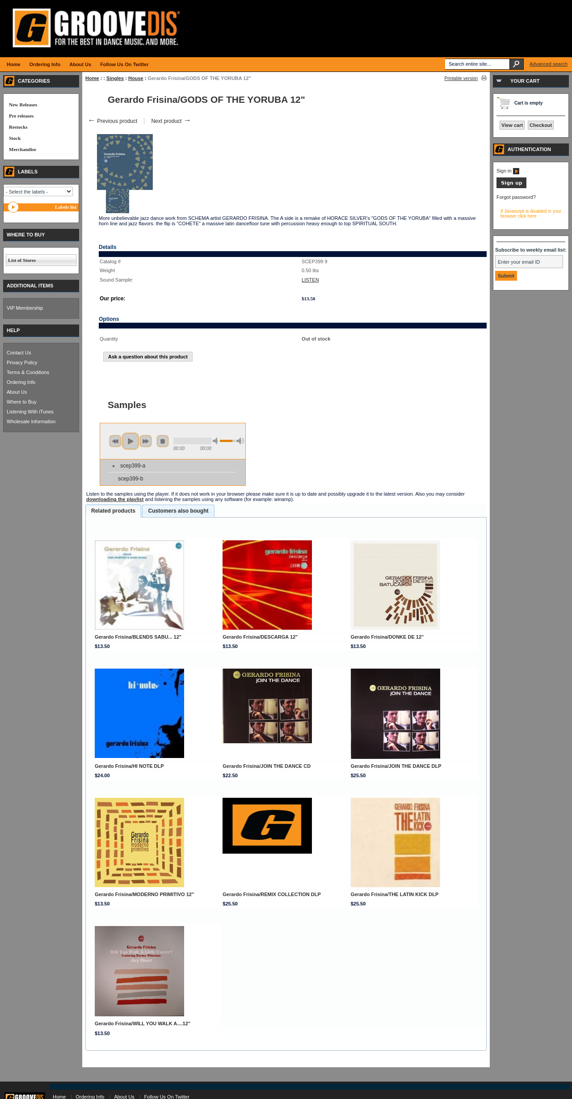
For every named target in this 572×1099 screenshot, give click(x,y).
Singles (115, 78)
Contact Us (19, 352)
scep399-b (130, 479)
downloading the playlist (114, 499)
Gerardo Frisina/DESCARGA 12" (260, 637)
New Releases (23, 104)
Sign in (507, 170)
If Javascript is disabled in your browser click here (530, 214)
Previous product (112, 121)
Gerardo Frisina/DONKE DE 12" (387, 637)
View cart (512, 125)
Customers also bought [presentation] (178, 511)
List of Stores (22, 260)
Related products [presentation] (113, 511)
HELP (13, 330)
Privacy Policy (22, 362)
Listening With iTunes (30, 411)
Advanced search (549, 64)
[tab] (113, 511)
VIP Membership (25, 308)
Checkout (541, 125)
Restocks (18, 127)
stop (162, 441)
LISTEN (310, 279)
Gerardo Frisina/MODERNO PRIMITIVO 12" (144, 894)
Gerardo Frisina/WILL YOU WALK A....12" (142, 1023)
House (135, 78)
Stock (15, 138)
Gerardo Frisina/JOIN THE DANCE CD (267, 766)
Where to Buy (22, 401)
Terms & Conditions (28, 372)
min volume (217, 441)
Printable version (461, 78)
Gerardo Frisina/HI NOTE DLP (129, 766)
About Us (17, 392)
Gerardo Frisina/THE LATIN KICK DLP (395, 894)
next (145, 441)
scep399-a (132, 466)
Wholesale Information (31, 421)
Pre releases (21, 115)
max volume (240, 441)
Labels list (65, 207)
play (130, 441)
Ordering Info (21, 382)
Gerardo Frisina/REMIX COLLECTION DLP (271, 894)
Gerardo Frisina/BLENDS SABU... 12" (138, 637)
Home (92, 78)
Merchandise (22, 149)
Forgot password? (516, 197)
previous (115, 441)
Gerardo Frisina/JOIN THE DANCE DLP (396, 766)
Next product (171, 121)
